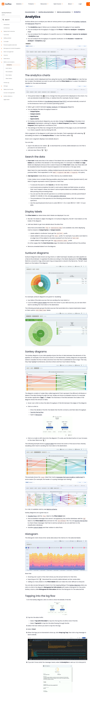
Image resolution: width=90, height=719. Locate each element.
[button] (20, 4)
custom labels (42, 303)
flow (52, 29)
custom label (49, 444)
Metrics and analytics (64, 12)
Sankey (77, 22)
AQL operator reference (58, 196)
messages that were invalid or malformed (69, 477)
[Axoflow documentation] (6, 4)
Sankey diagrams (74, 585)
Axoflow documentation (46, 12)
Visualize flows (32, 516)
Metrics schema (52, 509)
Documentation (30, 12)
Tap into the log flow (36, 412)
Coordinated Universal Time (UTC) (56, 101)
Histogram (31, 24)
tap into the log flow (81, 521)
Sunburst (83, 22)
